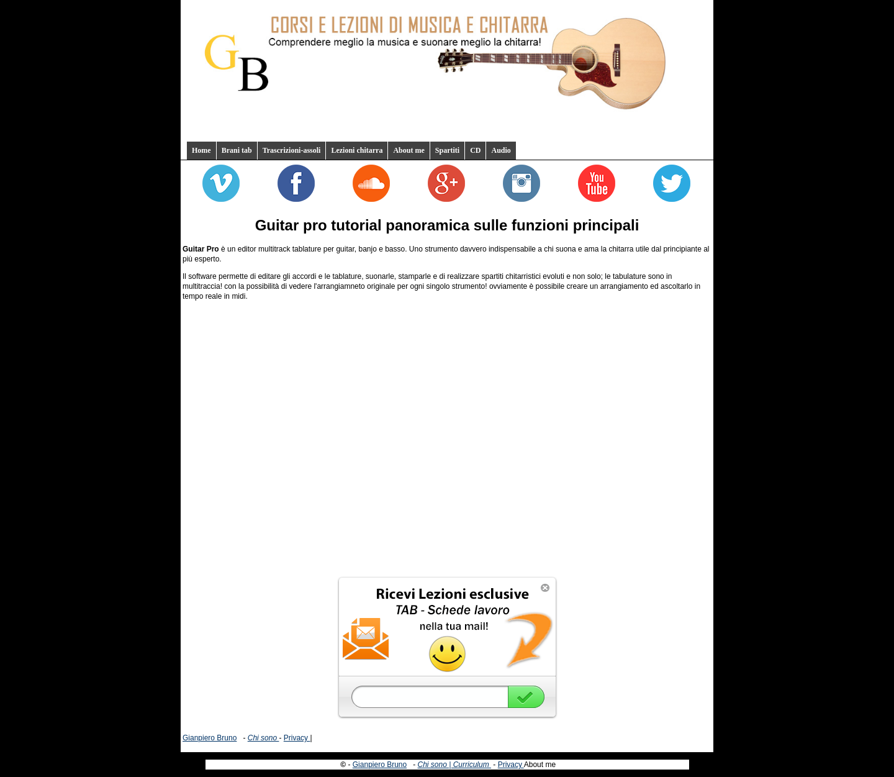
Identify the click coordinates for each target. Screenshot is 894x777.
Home (201, 150)
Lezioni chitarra (356, 150)
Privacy (297, 738)
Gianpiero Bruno (210, 738)
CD (475, 150)
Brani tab (237, 150)
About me (408, 150)
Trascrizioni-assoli (292, 150)
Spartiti (447, 150)
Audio (500, 150)
